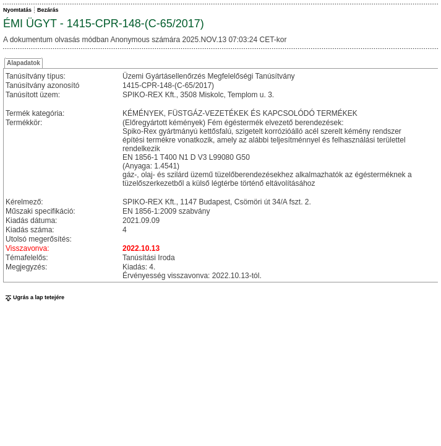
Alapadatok (23, 62)
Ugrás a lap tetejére (33, 297)
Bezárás (48, 10)
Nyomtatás (17, 10)
